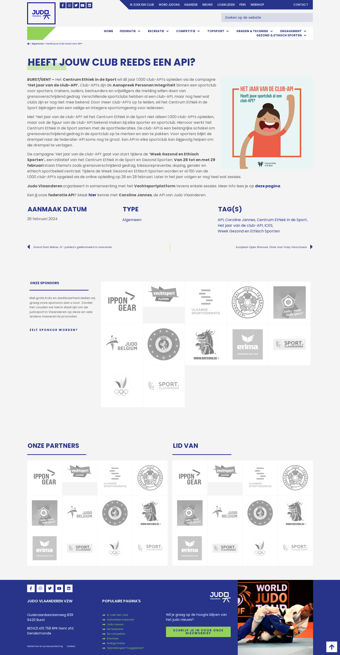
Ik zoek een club (142, 5)
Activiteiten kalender (120, 619)
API (221, 220)
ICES (268, 225)
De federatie (115, 629)
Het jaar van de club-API (240, 225)
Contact (300, 5)
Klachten (113, 638)
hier (92, 195)
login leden (226, 5)
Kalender (191, 5)
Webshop (257, 5)
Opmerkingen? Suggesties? (125, 648)
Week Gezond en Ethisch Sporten (249, 231)
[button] (130, 31)
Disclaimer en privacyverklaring (45, 646)
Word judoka (169, 5)
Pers (242, 5)
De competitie (116, 634)
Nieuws (207, 5)
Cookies (71, 646)
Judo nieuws (115, 624)
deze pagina (267, 186)
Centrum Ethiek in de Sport (282, 220)
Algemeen (131, 220)
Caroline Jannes (240, 220)
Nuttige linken (116, 643)
